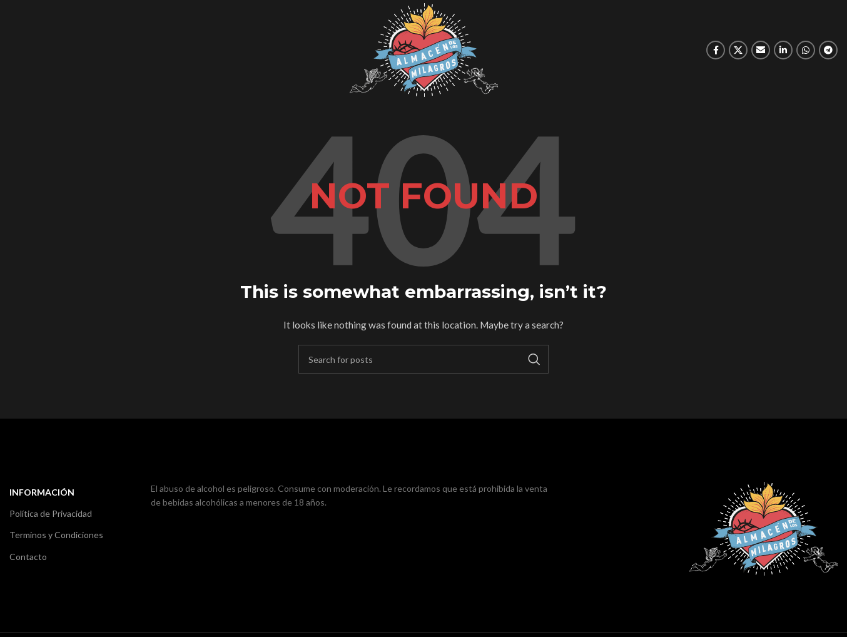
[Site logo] (424, 49)
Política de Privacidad (50, 513)
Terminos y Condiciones (56, 534)
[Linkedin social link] (783, 50)
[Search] (423, 359)
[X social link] (738, 50)
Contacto (28, 556)
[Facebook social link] (715, 50)
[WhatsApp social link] (805, 50)
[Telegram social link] (828, 50)
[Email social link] (760, 50)
